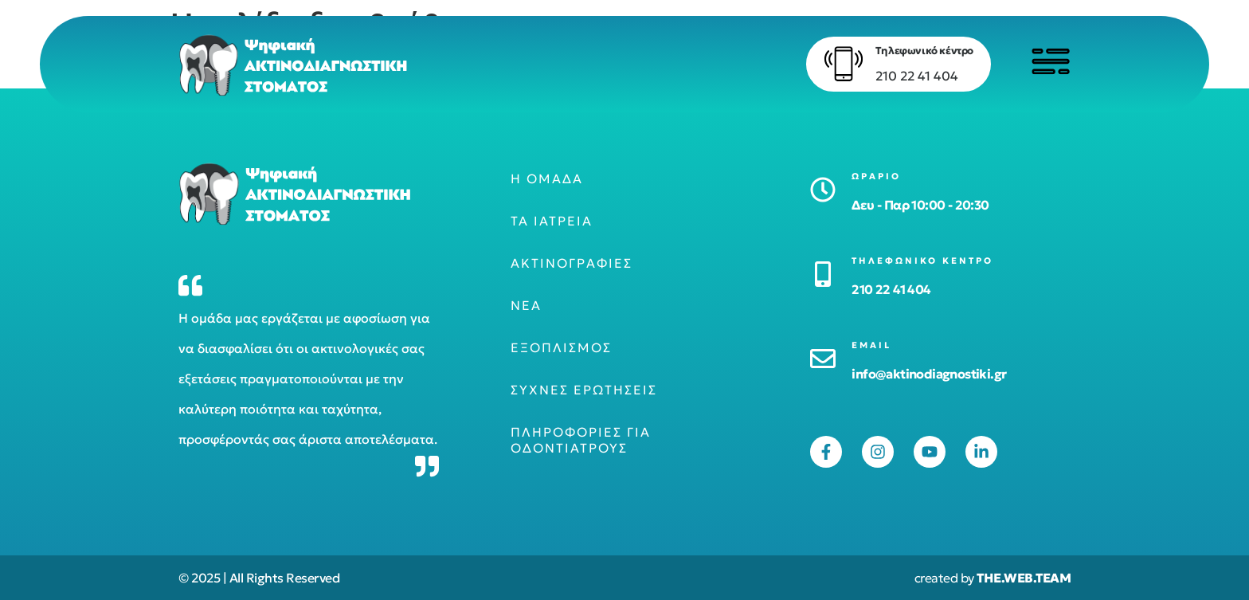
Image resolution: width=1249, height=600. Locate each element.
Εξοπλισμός (561, 347)
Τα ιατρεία (552, 221)
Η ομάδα (547, 178)
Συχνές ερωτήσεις (584, 390)
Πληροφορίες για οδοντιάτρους (581, 440)
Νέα (526, 305)
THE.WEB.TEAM (1024, 578)
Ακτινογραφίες (571, 263)
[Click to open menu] (1051, 61)
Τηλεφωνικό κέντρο (924, 50)
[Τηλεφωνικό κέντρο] (843, 64)
